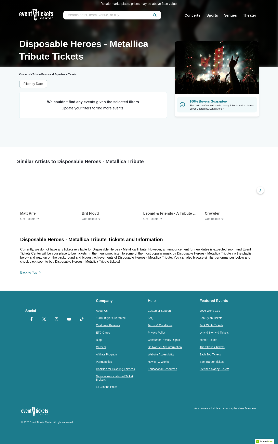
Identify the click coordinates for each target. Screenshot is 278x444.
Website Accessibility (161, 354)
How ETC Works (158, 361)
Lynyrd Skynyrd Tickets (214, 332)
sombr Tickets (208, 339)
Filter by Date (33, 84)
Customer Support (159, 310)
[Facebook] (31, 319)
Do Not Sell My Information (165, 347)
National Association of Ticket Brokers (114, 378)
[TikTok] (81, 319)
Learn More (217, 108)
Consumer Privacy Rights (164, 339)
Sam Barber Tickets (212, 361)
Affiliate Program (106, 354)
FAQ (151, 318)
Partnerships (104, 361)
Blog (99, 339)
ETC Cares (103, 332)
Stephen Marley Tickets (214, 369)
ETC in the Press (107, 386)
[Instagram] (56, 319)
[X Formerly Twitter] (44, 319)
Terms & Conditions (160, 325)
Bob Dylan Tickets (211, 318)
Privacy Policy (157, 332)
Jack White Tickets (211, 325)
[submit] (155, 15)
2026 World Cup (210, 310)
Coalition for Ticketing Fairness (115, 369)
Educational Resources (162, 369)
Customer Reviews (108, 325)
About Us (102, 310)
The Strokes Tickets (212, 347)
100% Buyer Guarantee (111, 318)
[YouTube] (69, 319)
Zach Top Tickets (210, 354)
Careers (101, 347)
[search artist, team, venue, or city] (112, 15)
